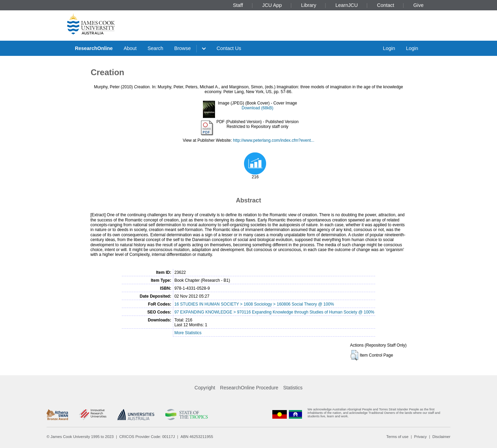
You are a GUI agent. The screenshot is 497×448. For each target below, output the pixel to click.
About (130, 48)
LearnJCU (346, 5)
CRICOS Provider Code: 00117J (147, 437)
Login (389, 48)
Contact (385, 5)
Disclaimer (441, 437)
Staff (238, 5)
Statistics (292, 387)
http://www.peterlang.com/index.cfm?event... (273, 140)
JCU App (272, 5)
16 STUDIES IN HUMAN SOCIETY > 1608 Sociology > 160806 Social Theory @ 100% (254, 304)
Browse (182, 48)
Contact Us (229, 48)
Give (418, 5)
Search (155, 48)
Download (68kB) (257, 108)
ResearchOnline (94, 48)
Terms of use (397, 437)
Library (308, 5)
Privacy (420, 437)
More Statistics (188, 332)
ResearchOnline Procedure (249, 387)
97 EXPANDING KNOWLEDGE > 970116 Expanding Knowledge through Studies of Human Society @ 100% (274, 312)
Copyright (205, 387)
